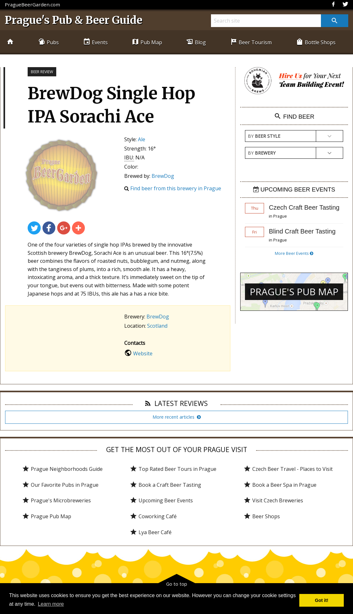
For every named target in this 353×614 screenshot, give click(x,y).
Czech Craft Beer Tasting (304, 207)
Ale (141, 139)
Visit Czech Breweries (273, 500)
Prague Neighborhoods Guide (62, 468)
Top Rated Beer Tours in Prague (173, 468)
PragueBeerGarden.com (32, 4)
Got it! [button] (321, 600)
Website (143, 353)
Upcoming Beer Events (161, 500)
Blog (196, 42)
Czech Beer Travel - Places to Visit (288, 468)
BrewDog (163, 175)
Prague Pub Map (46, 516)
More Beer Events (294, 253)
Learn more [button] (51, 604)
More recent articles (177, 417)
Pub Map (147, 42)
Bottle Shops (316, 42)
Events (95, 42)
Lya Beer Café (151, 532)
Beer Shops (261, 516)
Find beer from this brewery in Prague (175, 188)
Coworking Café (153, 516)
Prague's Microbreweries (56, 500)
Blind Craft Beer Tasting (302, 231)
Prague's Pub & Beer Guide (73, 20)
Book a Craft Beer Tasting (165, 484)
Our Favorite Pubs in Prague (60, 484)
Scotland (157, 325)
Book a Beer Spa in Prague (279, 484)
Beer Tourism (251, 42)
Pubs (48, 42)
